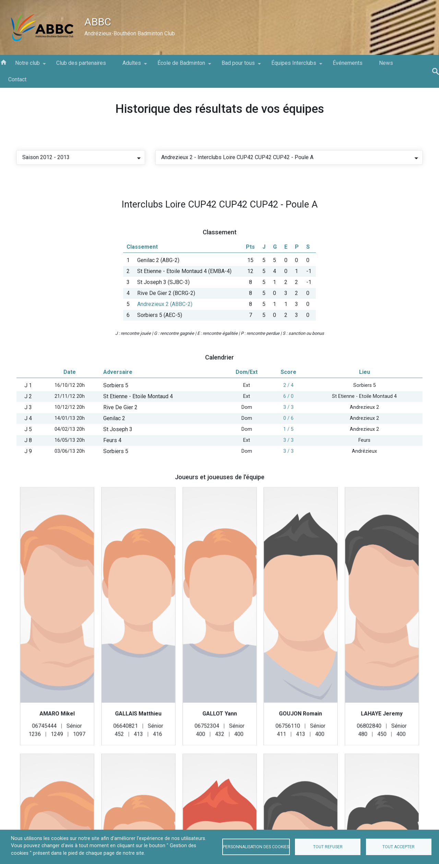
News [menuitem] (386, 63)
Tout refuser (328, 846)
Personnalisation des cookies (256, 846)
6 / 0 (288, 421)
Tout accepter (398, 846)
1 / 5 (288, 454)
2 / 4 (288, 410)
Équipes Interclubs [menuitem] (293, 65)
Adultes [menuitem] (131, 65)
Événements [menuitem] (348, 63)
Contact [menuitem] (17, 79)
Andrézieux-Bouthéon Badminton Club (129, 33)
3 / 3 (288, 432)
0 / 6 (288, 443)
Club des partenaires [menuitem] (81, 63)
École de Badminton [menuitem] (181, 65)
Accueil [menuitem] (3, 62)
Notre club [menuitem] (27, 65)
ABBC (97, 22)
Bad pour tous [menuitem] (238, 65)
